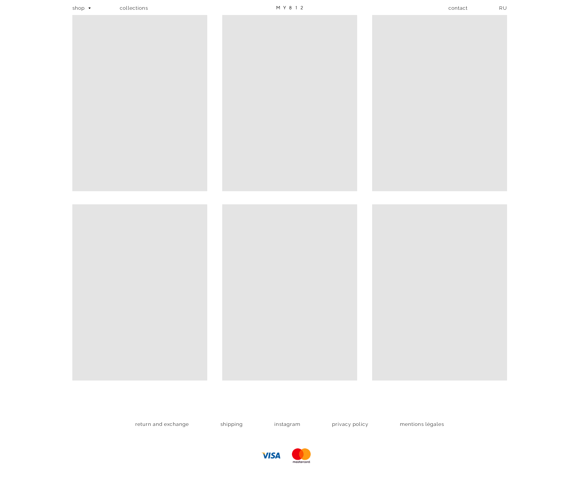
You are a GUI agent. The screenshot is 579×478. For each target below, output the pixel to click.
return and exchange (162, 424)
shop (79, 8)
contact (458, 8)
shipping (231, 424)
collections (134, 8)
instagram (287, 424)
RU (503, 8)
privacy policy (350, 424)
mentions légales (422, 424)
